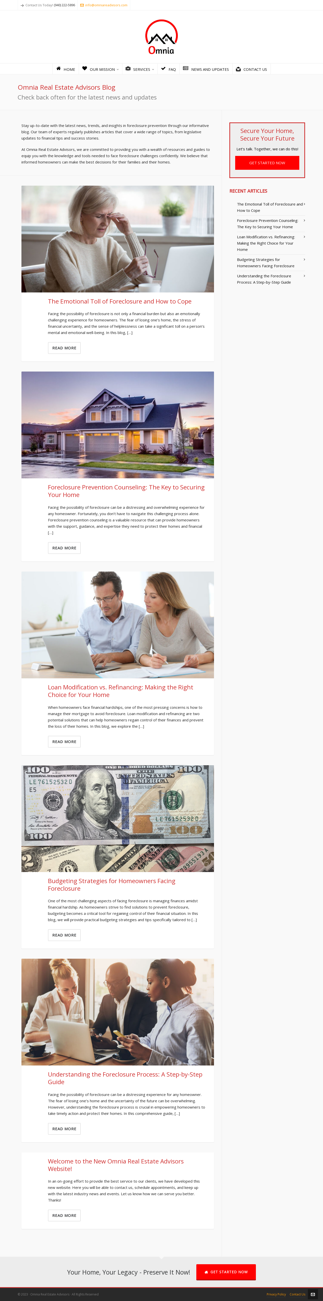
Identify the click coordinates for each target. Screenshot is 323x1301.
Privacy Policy (276, 1294)
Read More (64, 347)
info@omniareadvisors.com (103, 5)
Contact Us (297, 1294)
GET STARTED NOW (267, 162)
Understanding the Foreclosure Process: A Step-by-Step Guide (125, 1078)
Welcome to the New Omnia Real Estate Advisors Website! (116, 1165)
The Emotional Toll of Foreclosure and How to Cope (120, 301)
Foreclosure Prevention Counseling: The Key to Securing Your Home (126, 491)
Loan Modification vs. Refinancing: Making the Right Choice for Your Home (120, 691)
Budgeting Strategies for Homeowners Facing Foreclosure (111, 884)
